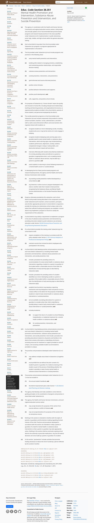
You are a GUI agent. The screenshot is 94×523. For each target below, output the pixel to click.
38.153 (12, 68)
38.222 (12, 237)
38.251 (11, 285)
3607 (39, 473)
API (56, 508)
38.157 (11, 101)
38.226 (11, 262)
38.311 (9, 368)
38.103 (12, 13)
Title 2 (23, 6)
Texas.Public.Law (15, 2)
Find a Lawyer (58, 501)
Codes (75, 501)
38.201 (9, 127)
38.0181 (10, 122)
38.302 (10, 327)
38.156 (12, 93)
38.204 (12, 147)
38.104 (11, 18)
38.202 (12, 134)
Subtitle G (28, 6)
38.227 (10, 268)
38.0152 (12, 58)
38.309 (12, 360)
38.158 (11, 107)
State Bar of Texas (34, 500)
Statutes (11, 6)
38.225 (12, 256)
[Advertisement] (77, 48)
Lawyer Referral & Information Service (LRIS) (39, 506)
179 (39, 459)
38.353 (12, 398)
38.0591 (11, 405)
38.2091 (12, 413)
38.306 (9, 345)
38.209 (11, 188)
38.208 (12, 176)
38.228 (9, 273)
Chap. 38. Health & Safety (38, 6)
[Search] (64, 2)
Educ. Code (17, 6)
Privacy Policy (58, 519)
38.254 (11, 307)
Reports (57, 513)
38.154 (12, 76)
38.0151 (12, 45)
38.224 (9, 251)
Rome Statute (77, 517)
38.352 (9, 391)
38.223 (12, 245)
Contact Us (58, 510)
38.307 (12, 350)
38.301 (9, 323)
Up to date (70, 8)
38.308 (12, 355)
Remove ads (79, 2)
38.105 (9, 22)
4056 (39, 461)
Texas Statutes (27, 2)
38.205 (12, 155)
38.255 (10, 313)
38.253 (12, 299)
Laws (74, 510)
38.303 (10, 332)
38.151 (9, 38)
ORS (77, 513)
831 (39, 453)
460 (39, 457)
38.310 (9, 364)
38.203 (12, 140)
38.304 (9, 336)
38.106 (9, 26)
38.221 (9, 230)
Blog (56, 503)
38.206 (12, 161)
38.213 (11, 214)
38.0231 (12, 279)
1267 (40, 475)
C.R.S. (74, 503)
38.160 (9, 115)
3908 (39, 477)
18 (35, 466)
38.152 (10, 50)
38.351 (11, 382)
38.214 (9, 220)
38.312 (9, 373)
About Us (57, 506)
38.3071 (11, 422)
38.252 (12, 292)
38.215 (10, 225)
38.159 (9, 111)
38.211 (12, 202)
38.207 (12, 167)
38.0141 (12, 33)
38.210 (9, 194)
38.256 (12, 319)
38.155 (12, 83)
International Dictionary (80, 519)
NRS (74, 508)
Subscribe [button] (9, 506)
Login (85, 2)
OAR (74, 513)
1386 (44, 449)
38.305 (10, 340)
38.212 (11, 209)
